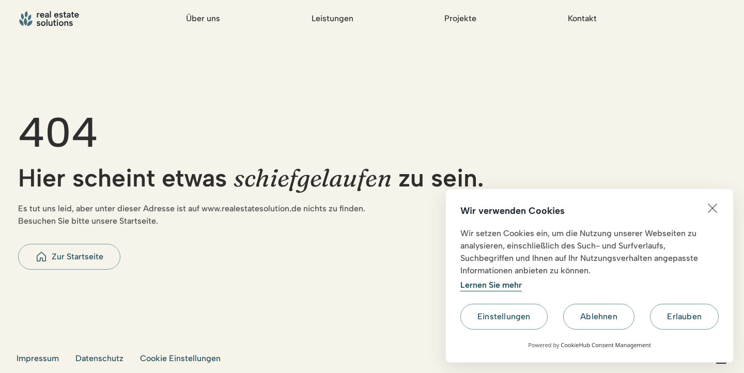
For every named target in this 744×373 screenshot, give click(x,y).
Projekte (460, 18)
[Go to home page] (50, 18)
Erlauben (684, 316)
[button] (69, 257)
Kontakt (582, 18)
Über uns (203, 18)
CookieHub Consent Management (606, 345)
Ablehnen (598, 316)
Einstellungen (504, 316)
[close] (713, 207)
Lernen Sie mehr (491, 285)
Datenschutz (99, 358)
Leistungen (332, 18)
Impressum (38, 358)
